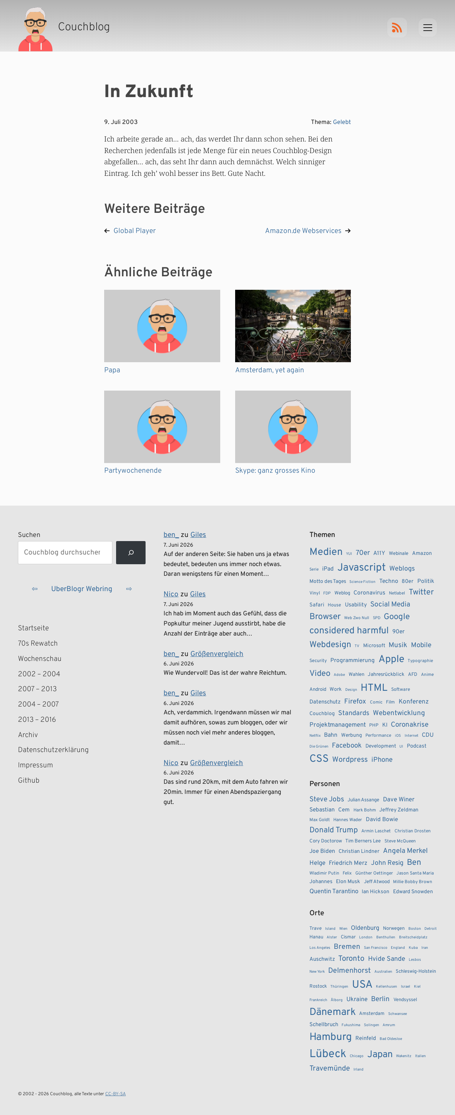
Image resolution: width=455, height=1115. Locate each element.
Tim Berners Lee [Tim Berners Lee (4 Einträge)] (363, 841)
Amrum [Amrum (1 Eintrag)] (389, 1025)
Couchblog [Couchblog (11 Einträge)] (322, 714)
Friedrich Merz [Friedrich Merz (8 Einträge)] (348, 863)
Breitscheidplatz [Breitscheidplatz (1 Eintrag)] (413, 937)
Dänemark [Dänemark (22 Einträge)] (332, 1012)
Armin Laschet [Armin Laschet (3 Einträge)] (376, 831)
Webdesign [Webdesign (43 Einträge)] (330, 645)
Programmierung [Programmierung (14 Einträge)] (352, 660)
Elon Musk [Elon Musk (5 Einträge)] (348, 882)
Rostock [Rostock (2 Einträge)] (318, 987)
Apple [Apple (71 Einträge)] (391, 659)
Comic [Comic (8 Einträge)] (376, 702)
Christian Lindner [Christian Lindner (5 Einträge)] (359, 851)
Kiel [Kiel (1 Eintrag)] (417, 986)
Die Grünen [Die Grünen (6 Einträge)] (318, 746)
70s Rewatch (38, 643)
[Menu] (427, 27)
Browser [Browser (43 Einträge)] (325, 617)
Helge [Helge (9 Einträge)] (317, 863)
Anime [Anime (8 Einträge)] (427, 674)
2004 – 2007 (38, 704)
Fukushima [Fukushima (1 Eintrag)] (351, 1025)
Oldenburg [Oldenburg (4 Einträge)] (365, 928)
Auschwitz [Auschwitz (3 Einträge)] (322, 959)
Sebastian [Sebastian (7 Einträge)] (322, 810)
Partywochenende (133, 470)
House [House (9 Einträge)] (334, 605)
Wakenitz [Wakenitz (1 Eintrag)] (403, 1056)
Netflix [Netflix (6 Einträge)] (315, 735)
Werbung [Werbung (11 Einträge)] (351, 735)
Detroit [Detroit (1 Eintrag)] (430, 928)
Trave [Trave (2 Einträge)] (315, 929)
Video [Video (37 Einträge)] (319, 674)
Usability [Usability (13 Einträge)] (356, 605)
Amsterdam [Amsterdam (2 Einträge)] (371, 1014)
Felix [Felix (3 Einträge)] (347, 873)
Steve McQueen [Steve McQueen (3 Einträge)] (400, 841)
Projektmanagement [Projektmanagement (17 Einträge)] (337, 725)
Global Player (134, 231)
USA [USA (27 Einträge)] (362, 985)
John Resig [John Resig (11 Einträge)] (387, 863)
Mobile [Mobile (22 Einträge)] (421, 645)
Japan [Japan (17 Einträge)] (380, 1055)
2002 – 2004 (39, 674)
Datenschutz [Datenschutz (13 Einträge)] (325, 702)
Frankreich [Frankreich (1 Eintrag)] (318, 1000)
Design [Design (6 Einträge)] (351, 689)
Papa (112, 370)
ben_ (171, 535)
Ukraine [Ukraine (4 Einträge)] (357, 999)
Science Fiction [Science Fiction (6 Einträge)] (362, 582)
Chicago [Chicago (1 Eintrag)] (357, 1056)
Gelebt (342, 122)
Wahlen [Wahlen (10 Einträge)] (356, 674)
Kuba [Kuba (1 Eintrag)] (413, 947)
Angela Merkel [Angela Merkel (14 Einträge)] (405, 851)
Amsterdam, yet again (269, 370)
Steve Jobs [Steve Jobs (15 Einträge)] (326, 799)
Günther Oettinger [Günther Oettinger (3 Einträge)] (374, 873)
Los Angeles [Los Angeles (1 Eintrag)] (319, 947)
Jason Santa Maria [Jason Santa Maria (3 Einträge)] (415, 873)
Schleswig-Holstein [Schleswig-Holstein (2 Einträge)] (416, 972)
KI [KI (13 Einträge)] (384, 725)
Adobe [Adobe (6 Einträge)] (339, 675)
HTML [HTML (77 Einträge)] (374, 688)
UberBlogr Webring (81, 589)
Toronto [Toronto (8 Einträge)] (351, 959)
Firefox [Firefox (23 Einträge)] (355, 701)
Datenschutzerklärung (53, 750)
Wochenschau (40, 659)
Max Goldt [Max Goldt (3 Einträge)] (319, 820)
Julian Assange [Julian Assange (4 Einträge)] (363, 800)
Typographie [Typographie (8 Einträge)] (420, 661)
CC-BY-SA (115, 1094)
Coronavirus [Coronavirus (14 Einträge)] (369, 593)
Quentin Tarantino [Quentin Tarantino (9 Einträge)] (333, 891)
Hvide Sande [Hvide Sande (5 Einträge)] (386, 959)
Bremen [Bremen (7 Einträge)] (347, 947)
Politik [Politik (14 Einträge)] (425, 581)
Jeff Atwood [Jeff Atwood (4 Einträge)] (377, 882)
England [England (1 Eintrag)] (398, 947)
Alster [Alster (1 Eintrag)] (332, 937)
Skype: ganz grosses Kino (275, 470)
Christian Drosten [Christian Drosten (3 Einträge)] (413, 831)
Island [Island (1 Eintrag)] (330, 928)
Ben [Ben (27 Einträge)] (414, 863)
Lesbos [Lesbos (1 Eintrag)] (415, 959)
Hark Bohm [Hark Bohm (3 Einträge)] (364, 810)
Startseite (33, 628)
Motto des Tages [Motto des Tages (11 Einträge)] (327, 581)
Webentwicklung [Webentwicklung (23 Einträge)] (399, 713)
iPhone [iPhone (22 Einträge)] (382, 760)
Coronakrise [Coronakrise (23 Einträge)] (409, 724)
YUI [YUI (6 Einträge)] (349, 554)
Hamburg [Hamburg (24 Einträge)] (330, 1037)
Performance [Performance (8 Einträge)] (378, 735)
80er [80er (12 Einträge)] (408, 581)
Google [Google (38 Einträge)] (397, 617)
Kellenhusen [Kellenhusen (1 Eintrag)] (386, 986)
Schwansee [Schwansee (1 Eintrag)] (397, 1014)
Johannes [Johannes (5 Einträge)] (321, 882)
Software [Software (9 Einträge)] (400, 690)
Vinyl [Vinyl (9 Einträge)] (314, 593)
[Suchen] (131, 553)
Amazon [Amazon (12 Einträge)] (422, 553)
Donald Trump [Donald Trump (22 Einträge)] (333, 830)
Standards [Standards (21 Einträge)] (353, 713)
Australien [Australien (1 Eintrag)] (383, 971)
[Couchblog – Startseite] (64, 28)
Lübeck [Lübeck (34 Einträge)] (327, 1054)
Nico (170, 594)
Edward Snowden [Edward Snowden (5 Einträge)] (413, 892)
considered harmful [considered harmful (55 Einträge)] (349, 631)
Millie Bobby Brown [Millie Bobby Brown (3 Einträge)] (412, 882)
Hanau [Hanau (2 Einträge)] (316, 937)
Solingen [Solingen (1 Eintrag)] (371, 1025)
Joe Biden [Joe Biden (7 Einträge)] (322, 851)
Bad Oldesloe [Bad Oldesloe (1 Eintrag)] (391, 1039)
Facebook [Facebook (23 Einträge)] (347, 745)
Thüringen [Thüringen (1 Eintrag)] (339, 986)
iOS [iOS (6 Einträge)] (398, 735)
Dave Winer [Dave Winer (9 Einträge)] (398, 800)
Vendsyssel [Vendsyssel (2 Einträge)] (405, 1000)
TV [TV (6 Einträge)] (357, 646)
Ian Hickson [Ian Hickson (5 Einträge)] (375, 892)
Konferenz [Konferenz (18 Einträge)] (414, 702)
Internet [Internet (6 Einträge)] (411, 735)
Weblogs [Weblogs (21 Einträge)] (402, 569)
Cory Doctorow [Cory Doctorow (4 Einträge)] (325, 841)
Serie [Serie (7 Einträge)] (314, 569)
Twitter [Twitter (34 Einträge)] (421, 592)
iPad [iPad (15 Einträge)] (328, 569)
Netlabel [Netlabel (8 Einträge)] (397, 593)
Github (39, 781)
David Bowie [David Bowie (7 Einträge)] (382, 819)
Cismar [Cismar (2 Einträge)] (348, 937)
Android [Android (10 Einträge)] (317, 689)
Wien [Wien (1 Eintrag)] (343, 928)
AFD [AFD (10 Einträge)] (412, 674)
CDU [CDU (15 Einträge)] (428, 735)
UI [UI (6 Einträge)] (401, 746)
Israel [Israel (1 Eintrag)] (405, 986)
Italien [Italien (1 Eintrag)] (420, 1056)
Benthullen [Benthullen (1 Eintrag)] (385, 937)
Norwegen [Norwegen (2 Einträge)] (394, 929)
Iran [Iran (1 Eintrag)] (424, 947)
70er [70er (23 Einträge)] (363, 553)
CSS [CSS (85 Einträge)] (319, 759)
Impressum (35, 765)
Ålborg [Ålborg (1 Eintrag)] (337, 1000)
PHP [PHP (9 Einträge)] (373, 726)
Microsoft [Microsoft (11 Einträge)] (374, 646)
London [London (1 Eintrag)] (366, 937)
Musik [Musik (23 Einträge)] (398, 645)
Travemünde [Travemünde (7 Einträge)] (329, 1069)
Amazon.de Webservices (303, 231)
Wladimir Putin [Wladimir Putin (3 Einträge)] (324, 873)
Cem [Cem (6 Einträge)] (344, 810)
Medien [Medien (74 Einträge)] (326, 552)
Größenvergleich (216, 654)
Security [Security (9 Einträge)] (318, 661)
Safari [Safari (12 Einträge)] (316, 605)
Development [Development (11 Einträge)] (380, 746)
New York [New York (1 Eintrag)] (317, 971)
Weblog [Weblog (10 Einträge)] (342, 593)
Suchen (29, 535)
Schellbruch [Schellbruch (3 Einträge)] (323, 1024)
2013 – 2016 (37, 719)
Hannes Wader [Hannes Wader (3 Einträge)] (347, 820)
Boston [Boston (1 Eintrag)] (414, 928)
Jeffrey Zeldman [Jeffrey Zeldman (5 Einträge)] (398, 810)
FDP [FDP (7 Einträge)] (327, 593)
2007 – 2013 (37, 689)
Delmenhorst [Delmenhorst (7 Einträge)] (349, 971)
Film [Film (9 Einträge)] (390, 702)
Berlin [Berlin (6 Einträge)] (380, 999)
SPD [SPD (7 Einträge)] (376, 618)
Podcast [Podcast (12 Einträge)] (416, 746)
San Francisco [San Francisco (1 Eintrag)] (375, 947)
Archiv (28, 735)
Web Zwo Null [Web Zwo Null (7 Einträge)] (356, 618)
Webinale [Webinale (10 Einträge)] (398, 553)
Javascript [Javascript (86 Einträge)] (361, 568)
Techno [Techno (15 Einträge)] (388, 581)
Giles (198, 535)
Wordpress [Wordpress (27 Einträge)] (350, 760)
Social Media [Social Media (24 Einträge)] (390, 604)
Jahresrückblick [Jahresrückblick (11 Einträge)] (386, 674)
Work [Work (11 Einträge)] (336, 689)
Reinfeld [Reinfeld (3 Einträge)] (365, 1038)
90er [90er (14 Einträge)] (398, 632)
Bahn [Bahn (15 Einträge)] (330, 735)
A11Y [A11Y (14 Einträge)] (379, 553)
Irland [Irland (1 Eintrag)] (358, 1069)
